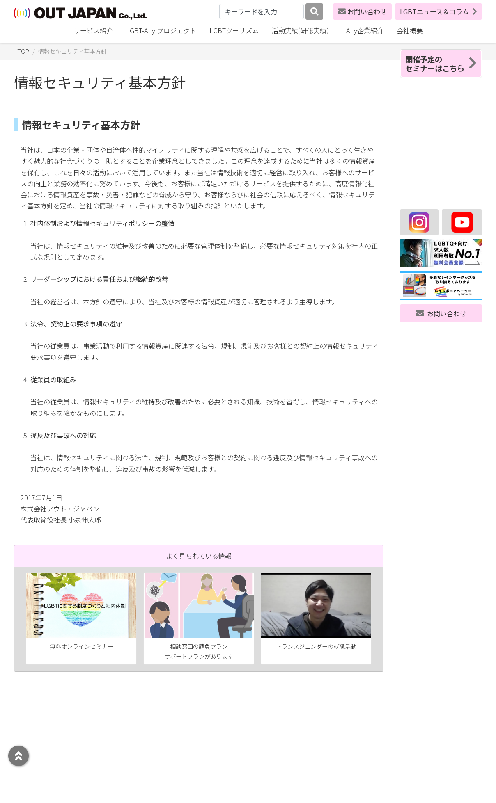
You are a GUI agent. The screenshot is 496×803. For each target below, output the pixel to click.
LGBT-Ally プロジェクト (161, 30)
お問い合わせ (362, 11)
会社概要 (410, 30)
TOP (23, 51)
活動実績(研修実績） (302, 30)
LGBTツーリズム (234, 30)
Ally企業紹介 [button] (364, 30)
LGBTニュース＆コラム (438, 11)
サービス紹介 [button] (93, 30)
